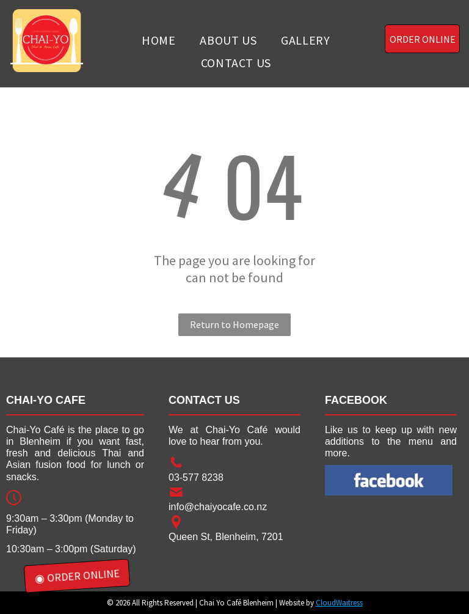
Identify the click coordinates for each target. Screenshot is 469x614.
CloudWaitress (339, 603)
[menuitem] (158, 40)
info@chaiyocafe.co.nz (218, 507)
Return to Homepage (234, 324)
